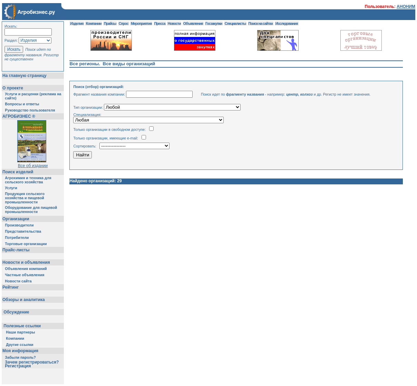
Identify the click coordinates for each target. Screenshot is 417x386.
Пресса (160, 23)
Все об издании (33, 165)
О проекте (12, 88)
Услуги (11, 188)
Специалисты (235, 23)
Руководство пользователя (30, 110)
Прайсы (110, 23)
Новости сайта (18, 281)
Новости (174, 23)
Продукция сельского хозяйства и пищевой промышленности (25, 198)
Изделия (76, 23)
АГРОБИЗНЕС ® (18, 116)
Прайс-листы (15, 250)
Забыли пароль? (20, 357)
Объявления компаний (26, 269)
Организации (15, 218)
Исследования (287, 23)
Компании (15, 338)
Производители (19, 225)
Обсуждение (16, 312)
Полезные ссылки (22, 326)
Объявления (193, 23)
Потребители (17, 237)
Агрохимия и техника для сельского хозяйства (28, 180)
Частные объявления (24, 275)
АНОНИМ (406, 6)
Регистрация (18, 366)
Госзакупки (214, 23)
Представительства (23, 231)
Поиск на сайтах (261, 23)
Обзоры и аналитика (23, 299)
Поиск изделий (17, 172)
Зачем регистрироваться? (32, 362)
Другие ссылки (19, 344)
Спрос (123, 23)
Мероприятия (141, 23)
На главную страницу (24, 75)
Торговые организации (26, 244)
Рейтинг (10, 287)
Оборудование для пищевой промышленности (31, 209)
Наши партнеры (20, 332)
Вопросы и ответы (22, 104)
